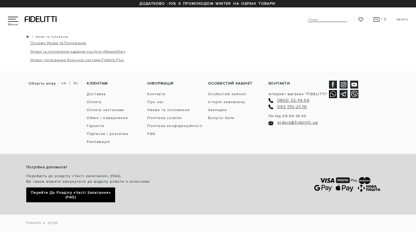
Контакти (156, 94)
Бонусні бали (221, 118)
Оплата (94, 102)
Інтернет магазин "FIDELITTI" (297, 94)
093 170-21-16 (292, 107)
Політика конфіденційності (174, 126)
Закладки (217, 110)
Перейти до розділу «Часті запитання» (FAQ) (71, 194)
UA (63, 83)
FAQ (151, 134)
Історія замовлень (226, 102)
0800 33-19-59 (293, 100)
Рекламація (98, 141)
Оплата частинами (105, 110)
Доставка (96, 94)
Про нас (155, 102)
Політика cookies (164, 118)
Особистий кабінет (227, 94)
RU (75, 83)
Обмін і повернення (107, 118)
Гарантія (95, 126)
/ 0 (380, 19)
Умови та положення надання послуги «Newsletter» (77, 51)
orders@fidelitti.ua (297, 122)
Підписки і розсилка (107, 134)
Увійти (402, 19)
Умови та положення (168, 110)
